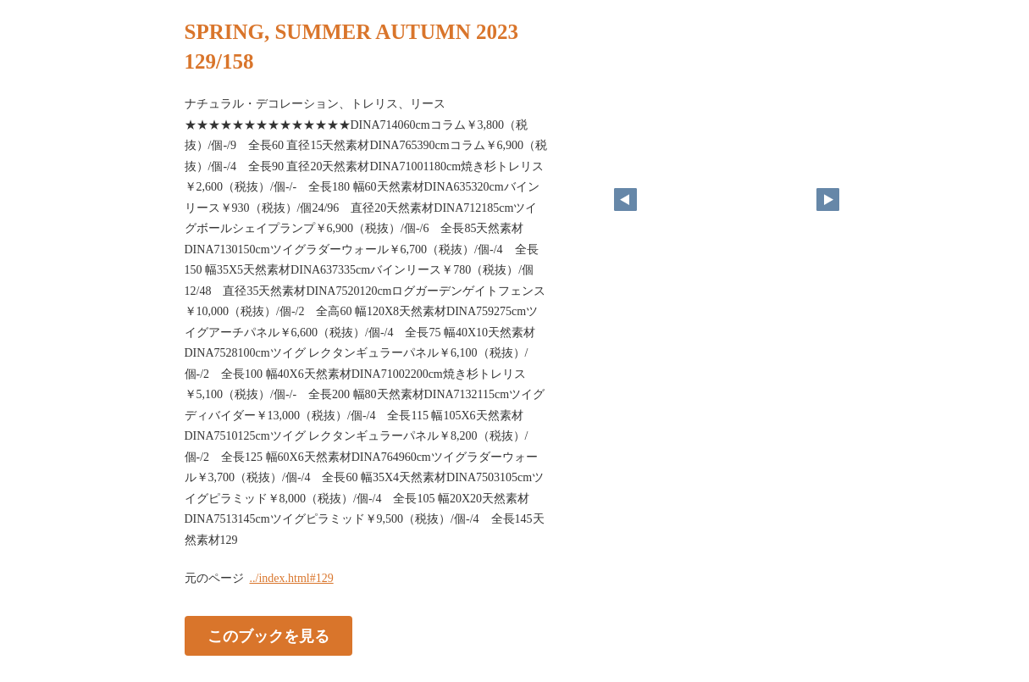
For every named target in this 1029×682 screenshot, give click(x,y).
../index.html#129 (292, 578)
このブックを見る (268, 636)
